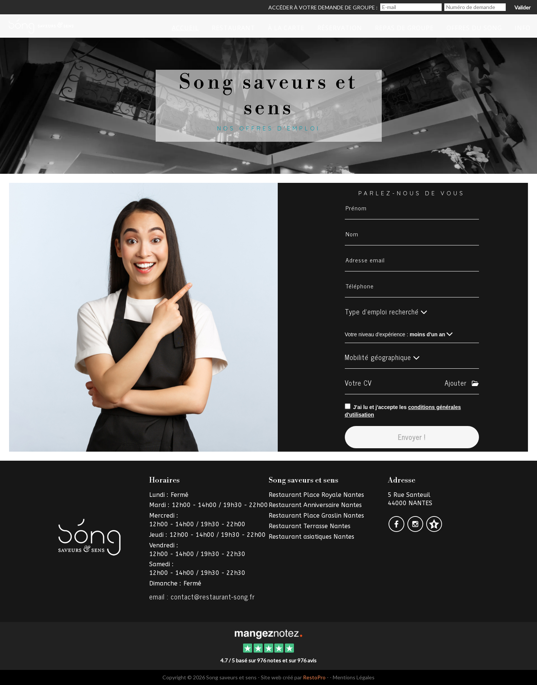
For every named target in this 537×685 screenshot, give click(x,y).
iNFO (523, 28)
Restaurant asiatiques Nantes (311, 536)
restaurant (233, 28)
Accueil (185, 28)
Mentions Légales (354, 677)
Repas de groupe (404, 28)
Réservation (339, 28)
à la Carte (286, 28)
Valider (522, 7)
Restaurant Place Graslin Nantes (316, 515)
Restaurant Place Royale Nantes (316, 494)
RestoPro (314, 677)
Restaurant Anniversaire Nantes (315, 505)
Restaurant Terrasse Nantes (309, 526)
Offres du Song (474, 28)
